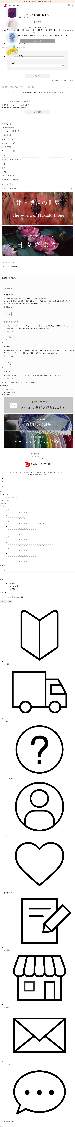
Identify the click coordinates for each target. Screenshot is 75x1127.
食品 (3, 168)
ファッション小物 (8, 151)
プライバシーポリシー (59, 472)
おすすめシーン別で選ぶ (11, 180)
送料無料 (13, 589)
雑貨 (3, 164)
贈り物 (4, 172)
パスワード (16, 63)
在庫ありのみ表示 (16, 597)
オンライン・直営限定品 (11, 131)
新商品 (12, 583)
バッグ (4, 155)
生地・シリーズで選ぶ (10, 188)
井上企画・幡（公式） (16, 472)
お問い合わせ (28, 472)
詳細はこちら (9, 307)
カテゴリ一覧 (7, 124)
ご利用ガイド (5, 386)
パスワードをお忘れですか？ (62, 81)
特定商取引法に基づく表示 (42, 472)
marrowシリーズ (8, 143)
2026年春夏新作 (8, 127)
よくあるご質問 (9, 392)
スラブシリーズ (7, 139)
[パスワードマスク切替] (62, 65)
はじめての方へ (9, 390)
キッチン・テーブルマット (11, 159)
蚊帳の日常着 (7, 135)
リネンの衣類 (7, 147)
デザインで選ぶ (7, 184)
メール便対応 (15, 586)
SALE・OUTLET (8, 176)
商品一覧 (7, 394)
